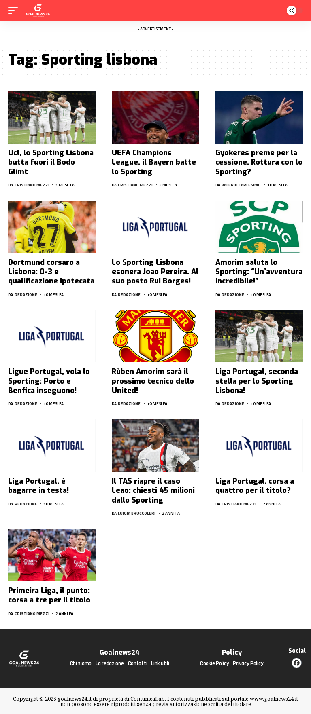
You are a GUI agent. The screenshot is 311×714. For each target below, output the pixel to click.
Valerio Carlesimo (241, 185)
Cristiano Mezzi (32, 185)
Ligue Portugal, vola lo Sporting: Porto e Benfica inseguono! (49, 381)
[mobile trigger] (15, 10)
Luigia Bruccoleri (137, 513)
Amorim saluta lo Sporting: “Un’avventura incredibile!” (258, 272)
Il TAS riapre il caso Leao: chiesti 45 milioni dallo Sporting (153, 490)
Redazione (26, 295)
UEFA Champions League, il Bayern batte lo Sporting (154, 162)
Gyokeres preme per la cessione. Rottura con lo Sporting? (258, 162)
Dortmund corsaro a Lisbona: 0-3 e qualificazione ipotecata (51, 272)
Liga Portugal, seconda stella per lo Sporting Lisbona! (256, 381)
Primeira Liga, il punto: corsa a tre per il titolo (49, 595)
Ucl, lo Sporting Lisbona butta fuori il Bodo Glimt (51, 162)
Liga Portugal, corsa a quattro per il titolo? (254, 485)
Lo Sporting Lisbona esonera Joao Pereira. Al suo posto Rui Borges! (155, 272)
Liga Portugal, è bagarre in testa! (38, 485)
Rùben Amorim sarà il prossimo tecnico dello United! (153, 381)
